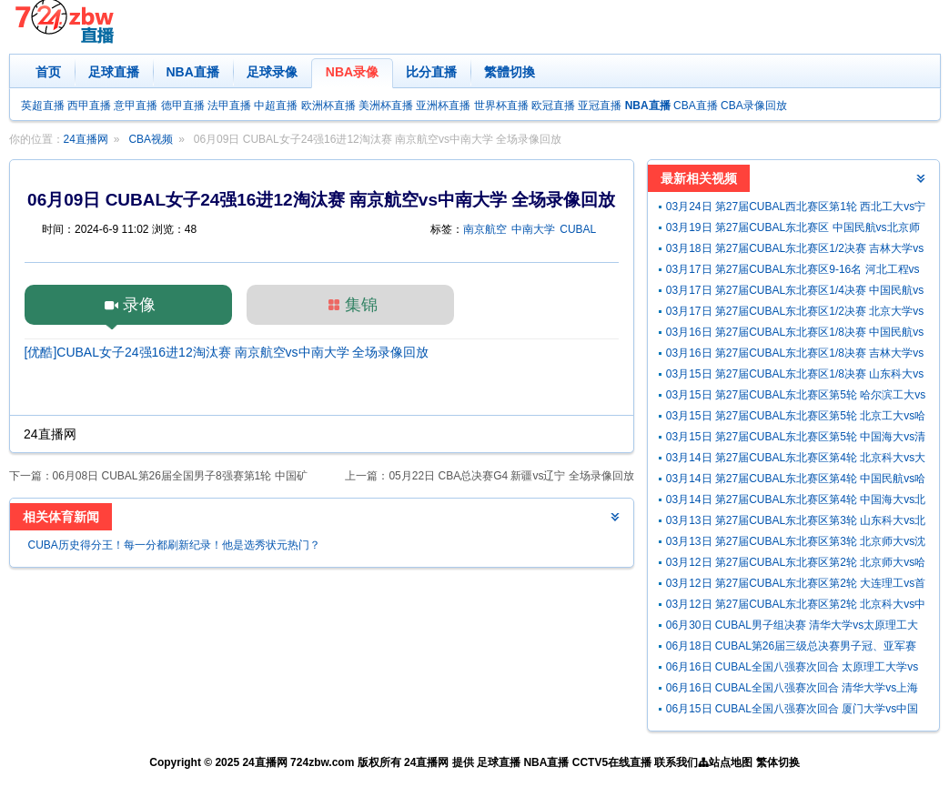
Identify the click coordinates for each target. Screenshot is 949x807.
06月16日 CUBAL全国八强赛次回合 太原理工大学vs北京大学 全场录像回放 (792, 669)
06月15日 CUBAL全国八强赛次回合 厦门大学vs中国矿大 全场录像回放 (792, 711)
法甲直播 (229, 105)
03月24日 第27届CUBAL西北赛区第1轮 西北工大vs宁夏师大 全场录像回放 (795, 208)
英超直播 (43, 105)
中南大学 (533, 229)
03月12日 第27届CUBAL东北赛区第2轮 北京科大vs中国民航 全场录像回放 (795, 606)
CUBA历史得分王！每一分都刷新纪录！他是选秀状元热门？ (174, 545)
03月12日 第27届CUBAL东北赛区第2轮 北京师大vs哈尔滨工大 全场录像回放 (795, 564)
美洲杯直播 (385, 105)
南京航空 (485, 229)
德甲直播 (183, 105)
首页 (48, 72)
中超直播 (276, 105)
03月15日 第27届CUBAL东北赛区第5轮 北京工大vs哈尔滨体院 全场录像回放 (795, 418)
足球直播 (113, 72)
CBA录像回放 (754, 105)
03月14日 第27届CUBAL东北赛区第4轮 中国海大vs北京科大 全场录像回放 (795, 501)
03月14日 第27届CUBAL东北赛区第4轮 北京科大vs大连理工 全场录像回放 (795, 460)
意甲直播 (135, 105)
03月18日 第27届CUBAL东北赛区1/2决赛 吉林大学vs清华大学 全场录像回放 (795, 250)
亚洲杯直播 (443, 105)
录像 (139, 305)
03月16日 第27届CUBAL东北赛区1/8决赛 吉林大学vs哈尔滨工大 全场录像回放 (795, 355)
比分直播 (431, 72)
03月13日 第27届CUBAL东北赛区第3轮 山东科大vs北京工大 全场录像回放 (795, 522)
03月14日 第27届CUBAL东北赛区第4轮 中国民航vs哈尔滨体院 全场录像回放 (795, 480)
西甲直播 (89, 105)
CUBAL (578, 229)
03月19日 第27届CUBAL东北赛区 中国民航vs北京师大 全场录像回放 (793, 229)
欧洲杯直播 (328, 105)
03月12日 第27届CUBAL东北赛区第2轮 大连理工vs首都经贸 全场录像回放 (795, 585)
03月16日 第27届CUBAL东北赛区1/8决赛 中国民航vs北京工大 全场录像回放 (795, 334)
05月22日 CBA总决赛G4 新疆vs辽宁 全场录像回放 (511, 475)
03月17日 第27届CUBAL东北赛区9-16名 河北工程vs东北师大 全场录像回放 (793, 271)
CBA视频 (150, 139)
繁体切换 (778, 762)
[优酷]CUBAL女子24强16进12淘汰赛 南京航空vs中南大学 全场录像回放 (227, 352)
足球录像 (272, 72)
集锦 (361, 305)
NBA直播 (193, 72)
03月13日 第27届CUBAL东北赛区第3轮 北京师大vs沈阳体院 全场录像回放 (795, 543)
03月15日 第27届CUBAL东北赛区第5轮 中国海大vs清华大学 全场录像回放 (795, 439)
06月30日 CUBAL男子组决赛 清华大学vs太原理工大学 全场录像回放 (792, 627)
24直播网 (86, 139)
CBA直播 (695, 105)
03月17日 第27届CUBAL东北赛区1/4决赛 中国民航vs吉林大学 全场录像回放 (795, 292)
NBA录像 (352, 72)
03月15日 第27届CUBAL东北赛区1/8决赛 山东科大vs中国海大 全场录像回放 (795, 376)
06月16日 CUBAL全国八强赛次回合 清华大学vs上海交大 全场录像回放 (792, 690)
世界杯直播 (501, 105)
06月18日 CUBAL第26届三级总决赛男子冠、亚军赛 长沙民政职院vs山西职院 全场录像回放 (791, 648)
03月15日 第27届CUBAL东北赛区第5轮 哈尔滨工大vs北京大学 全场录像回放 (795, 397)
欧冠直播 (553, 105)
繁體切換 (509, 72)
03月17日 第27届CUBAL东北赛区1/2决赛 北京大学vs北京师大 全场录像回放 (795, 313)
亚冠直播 (599, 105)
